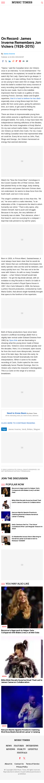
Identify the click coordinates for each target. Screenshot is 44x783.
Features (19, 745)
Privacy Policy (22, 767)
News (4, 626)
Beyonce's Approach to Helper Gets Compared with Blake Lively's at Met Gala (26, 490)
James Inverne (9, 54)
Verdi (24, 429)
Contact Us (19, 764)
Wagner (37, 429)
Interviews (32, 745)
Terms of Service (32, 764)
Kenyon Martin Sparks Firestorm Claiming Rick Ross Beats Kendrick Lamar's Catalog (25, 514)
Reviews (10, 749)
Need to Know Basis (16, 413)
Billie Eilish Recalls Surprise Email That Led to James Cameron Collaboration (26, 501)
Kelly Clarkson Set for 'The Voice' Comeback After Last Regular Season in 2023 (27, 526)
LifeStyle (33, 749)
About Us (8, 764)
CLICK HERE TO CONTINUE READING (18, 423)
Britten (29, 429)
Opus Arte (13, 340)
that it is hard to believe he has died (25, 98)
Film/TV (21, 749)
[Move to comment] (27, 61)
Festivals (22, 752)
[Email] (23, 61)
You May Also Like (17, 583)
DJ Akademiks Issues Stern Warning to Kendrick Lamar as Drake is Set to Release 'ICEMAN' (26, 538)
